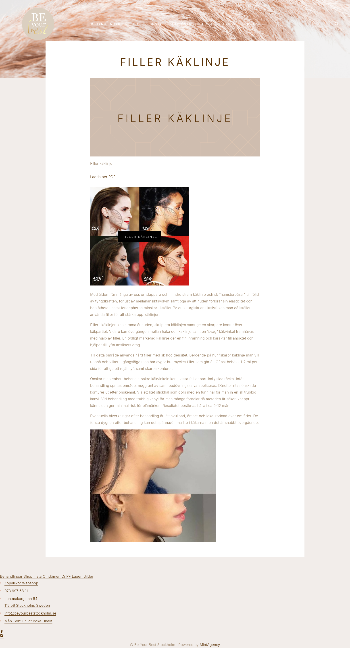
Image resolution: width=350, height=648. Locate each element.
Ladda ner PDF (102, 177)
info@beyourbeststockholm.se (30, 613)
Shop (136, 24)
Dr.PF (207, 24)
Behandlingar (106, 24)
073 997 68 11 (16, 591)
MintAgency (210, 644)
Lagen (229, 24)
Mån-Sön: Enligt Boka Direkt (28, 621)
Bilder (252, 24)
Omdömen (182, 24)
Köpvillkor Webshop (21, 583)
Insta (156, 24)
